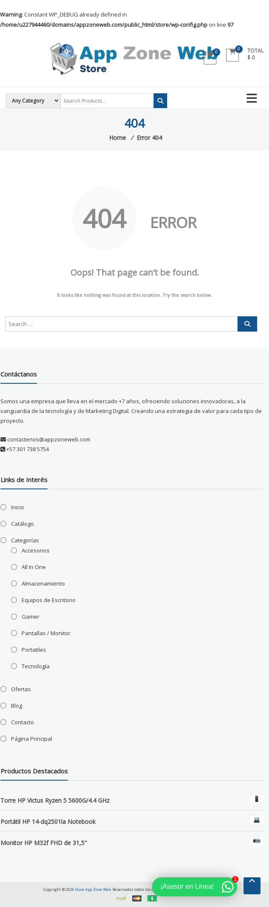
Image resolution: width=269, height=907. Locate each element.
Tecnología (36, 666)
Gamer (30, 616)
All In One (34, 567)
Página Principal (31, 738)
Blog (16, 705)
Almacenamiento (43, 583)
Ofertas (21, 689)
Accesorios (36, 550)
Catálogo (22, 523)
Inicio (17, 507)
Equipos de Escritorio (49, 600)
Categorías (25, 540)
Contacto (22, 722)
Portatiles (34, 649)
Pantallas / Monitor (46, 633)
